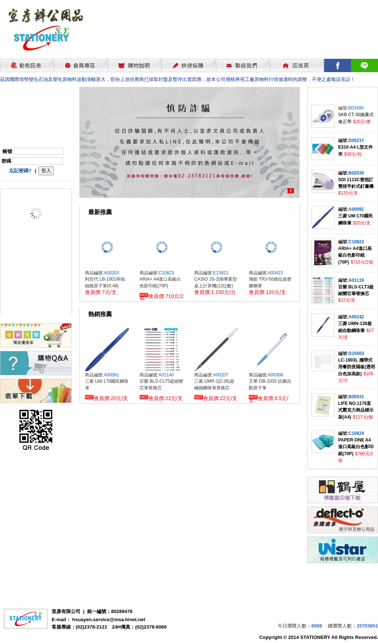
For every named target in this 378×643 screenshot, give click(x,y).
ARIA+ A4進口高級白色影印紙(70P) (355, 255)
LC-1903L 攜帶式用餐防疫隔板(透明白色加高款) (356, 367)
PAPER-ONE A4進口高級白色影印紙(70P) (356, 446)
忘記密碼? (20, 170)
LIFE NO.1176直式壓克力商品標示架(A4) (356, 410)
